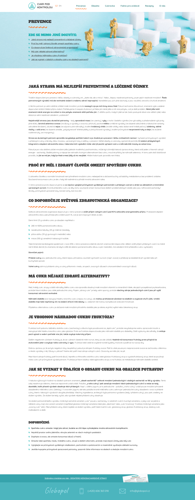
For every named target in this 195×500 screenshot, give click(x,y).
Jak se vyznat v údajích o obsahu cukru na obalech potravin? (59, 59)
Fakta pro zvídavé (130, 5)
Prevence (81, 5)
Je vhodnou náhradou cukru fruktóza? (49, 55)
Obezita (95, 5)
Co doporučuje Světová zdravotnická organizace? (54, 47)
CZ (56, 5)
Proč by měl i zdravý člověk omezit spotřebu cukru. (55, 43)
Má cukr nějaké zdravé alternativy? (47, 51)
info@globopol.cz (140, 490)
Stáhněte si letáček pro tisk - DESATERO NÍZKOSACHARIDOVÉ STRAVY (76, 478)
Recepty (149, 5)
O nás (162, 5)
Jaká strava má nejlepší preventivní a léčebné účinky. (56, 39)
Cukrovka (110, 5)
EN (60, 5)
